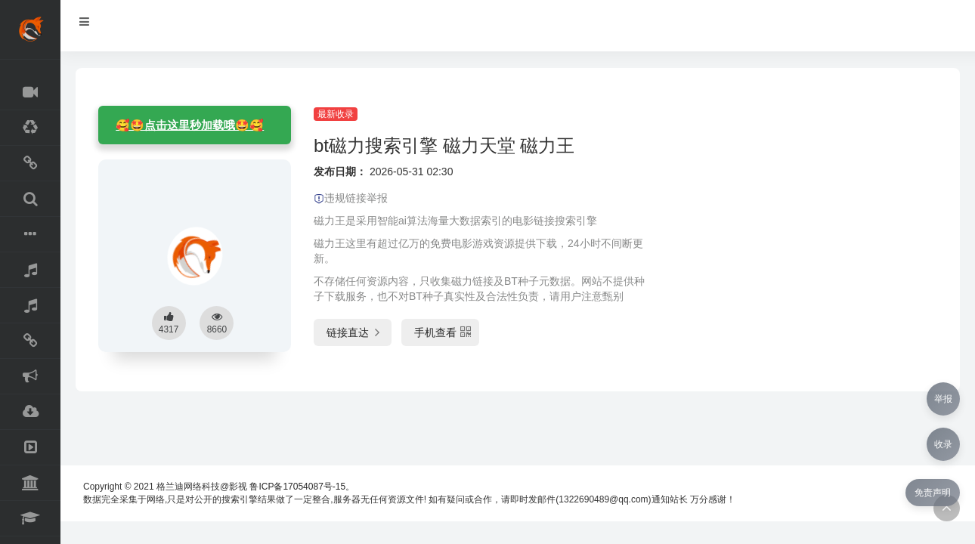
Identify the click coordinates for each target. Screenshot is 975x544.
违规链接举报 (351, 198)
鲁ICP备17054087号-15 (297, 486)
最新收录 (335, 114)
